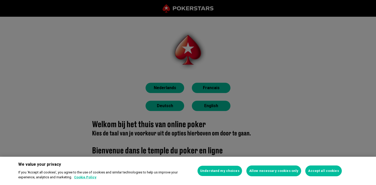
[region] (188, 171)
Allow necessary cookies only (274, 171)
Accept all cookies (323, 171)
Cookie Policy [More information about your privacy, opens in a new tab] (85, 177)
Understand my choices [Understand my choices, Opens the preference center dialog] (219, 171)
